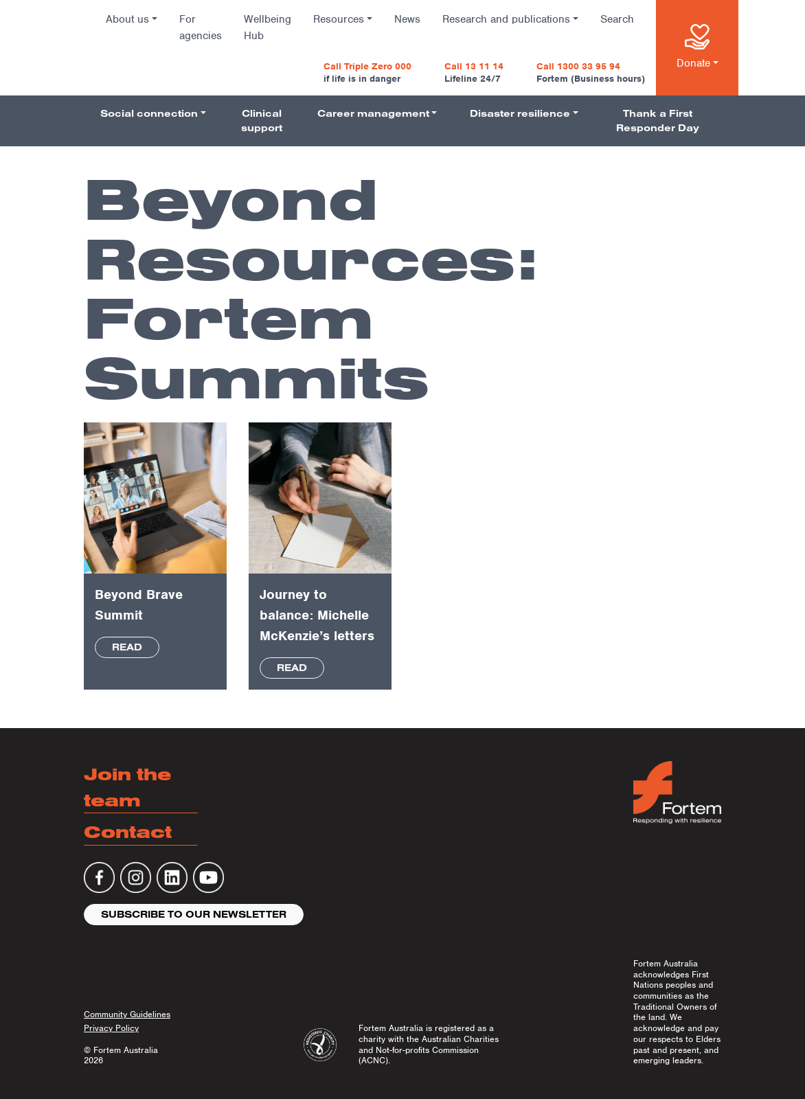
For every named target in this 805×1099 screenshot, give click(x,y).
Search (617, 19)
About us (127, 19)
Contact (128, 831)
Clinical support (261, 120)
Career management (373, 113)
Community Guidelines (127, 1014)
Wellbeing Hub (267, 27)
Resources (338, 19)
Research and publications (506, 19)
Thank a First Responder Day (657, 120)
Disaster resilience (520, 113)
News (407, 19)
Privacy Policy (111, 1028)
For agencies (200, 27)
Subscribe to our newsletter (193, 914)
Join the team (127, 787)
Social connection (149, 113)
